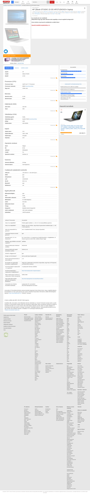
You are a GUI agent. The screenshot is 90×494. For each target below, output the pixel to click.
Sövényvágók (70, 445)
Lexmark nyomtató (81, 394)
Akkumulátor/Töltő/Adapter (61, 412)
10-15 (68, 378)
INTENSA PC (80, 358)
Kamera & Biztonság (49, 365)
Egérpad (68, 384)
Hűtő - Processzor (27, 419)
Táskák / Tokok (69, 377)
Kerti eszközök (69, 440)
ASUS (79, 330)
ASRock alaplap (27, 424)
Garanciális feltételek (7, 328)
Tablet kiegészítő (81, 321)
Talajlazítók (69, 444)
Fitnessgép (80, 433)
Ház (25, 416)
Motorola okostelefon (60, 329)
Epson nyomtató (81, 393)
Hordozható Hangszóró (82, 342)
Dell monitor (80, 365)
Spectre (36, 356)
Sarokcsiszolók (70, 463)
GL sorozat (37, 330)
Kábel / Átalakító (70, 388)
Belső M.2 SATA (27, 430)
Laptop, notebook (38, 314)
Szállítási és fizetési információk (9, 326)
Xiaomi (68, 330)
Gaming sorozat (38, 363)
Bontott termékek (27, 316)
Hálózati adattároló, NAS (39, 414)
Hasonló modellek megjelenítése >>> (41, 25)
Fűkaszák (68, 449)
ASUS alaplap (27, 422)
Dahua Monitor (80, 381)
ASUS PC (79, 357)
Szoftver (47, 406)
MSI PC (79, 356)
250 (35, 352)
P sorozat (36, 367)
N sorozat (36, 364)
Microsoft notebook (38, 319)
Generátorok (69, 486)
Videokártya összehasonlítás (73, 84)
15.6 (45, 12)
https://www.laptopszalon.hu (15, 293)
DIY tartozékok (69, 424)
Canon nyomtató (81, 395)
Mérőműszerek (69, 479)
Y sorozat (36, 344)
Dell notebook (37, 332)
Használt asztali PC (49, 318)
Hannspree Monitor (81, 379)
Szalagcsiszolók (70, 469)
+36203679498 (20, 63)
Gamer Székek (69, 373)
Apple (68, 318)
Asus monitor (80, 373)
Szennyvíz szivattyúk (71, 455)
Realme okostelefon (60, 339)
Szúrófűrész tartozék (71, 428)
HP (36, 11)
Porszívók (69, 487)
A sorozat (36, 325)
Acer (78, 332)
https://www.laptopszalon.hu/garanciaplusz (31, 270)
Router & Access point (39, 415)
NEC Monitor (80, 386)
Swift (36, 377)
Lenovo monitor (80, 367)
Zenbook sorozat (38, 362)
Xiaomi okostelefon (59, 322)
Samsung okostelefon (60, 323)
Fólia (68, 319)
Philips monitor (80, 375)
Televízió (79, 406)
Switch (36, 373)
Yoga (36, 342)
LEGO (79, 426)
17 (35, 349)
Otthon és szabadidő (82, 410)
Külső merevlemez (70, 374)
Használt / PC (48, 314)
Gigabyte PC (80, 355)
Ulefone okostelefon (60, 337)
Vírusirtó (47, 412)
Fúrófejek (69, 412)
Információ (28, 2)
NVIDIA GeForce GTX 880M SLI (67, 89)
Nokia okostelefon (59, 319)
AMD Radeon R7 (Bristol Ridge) (67, 95)
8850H (63, 11)
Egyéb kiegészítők (70, 383)
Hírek (5, 329)
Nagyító (79, 416)
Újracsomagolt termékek (28, 318)
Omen (36, 357)
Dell (78, 334)
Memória (25, 410)
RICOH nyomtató (81, 400)
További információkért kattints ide (12, 310)
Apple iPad (80, 316)
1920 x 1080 (55, 12)
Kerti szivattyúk (70, 453)
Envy (36, 358)
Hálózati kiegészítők (38, 412)
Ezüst (53, 13)
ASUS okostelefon (59, 320)
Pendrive (68, 370)
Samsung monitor (81, 372)
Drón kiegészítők (59, 411)
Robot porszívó (48, 367)
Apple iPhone (58, 318)
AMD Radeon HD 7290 (65, 97)
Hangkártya (26, 415)
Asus (78, 318)
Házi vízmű (69, 454)
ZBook (36, 359)
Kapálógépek (69, 452)
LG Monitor (80, 370)
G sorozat (36, 338)
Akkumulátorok (70, 411)
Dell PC (79, 351)
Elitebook (36, 354)
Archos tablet (80, 327)
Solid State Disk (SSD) (28, 427)
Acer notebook (37, 371)
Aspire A (36, 378)
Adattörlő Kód (6, 317)
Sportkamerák (58, 416)
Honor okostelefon (59, 330)
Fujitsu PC (79, 360)
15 (35, 348)
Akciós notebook (38, 316)
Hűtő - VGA (26, 420)
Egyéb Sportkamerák (60, 417)
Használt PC (80, 353)
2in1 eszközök (80, 328)
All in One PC (80, 348)
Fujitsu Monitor (80, 382)
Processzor (26, 409)
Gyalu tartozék (69, 436)
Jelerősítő (36, 410)
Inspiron (36, 333)
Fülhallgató (80, 341)
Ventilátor (79, 422)
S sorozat (36, 369)
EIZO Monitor (80, 383)
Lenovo (79, 319)
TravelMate (37, 376)
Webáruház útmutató (7, 320)
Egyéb (68, 323)
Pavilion (36, 351)
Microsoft (79, 325)
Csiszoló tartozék (70, 430)
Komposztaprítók (70, 450)
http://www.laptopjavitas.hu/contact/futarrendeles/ (32, 278)
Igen (49, 13)
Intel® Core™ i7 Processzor (48, 11)
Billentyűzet (69, 368)
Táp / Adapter (69, 392)
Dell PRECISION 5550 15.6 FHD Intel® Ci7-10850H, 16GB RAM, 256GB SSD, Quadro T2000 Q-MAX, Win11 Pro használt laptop (73, 128)
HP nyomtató (80, 396)
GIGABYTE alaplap (28, 425)
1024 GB (79, 11)
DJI (56, 410)
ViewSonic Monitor (81, 387)
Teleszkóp (79, 413)
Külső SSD (26, 434)
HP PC (79, 352)
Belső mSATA (27, 433)
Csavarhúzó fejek (71, 414)
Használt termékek (27, 320)
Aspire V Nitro (37, 372)
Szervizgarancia (37, 13)
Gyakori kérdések (7, 322)
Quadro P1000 (36, 12)
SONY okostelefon (59, 324)
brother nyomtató (81, 401)
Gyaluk (70, 474)
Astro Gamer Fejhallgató (82, 344)
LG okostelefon (59, 327)
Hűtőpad (68, 386)
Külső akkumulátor (70, 372)
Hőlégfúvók (69, 483)
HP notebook (37, 347)
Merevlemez (26, 411)
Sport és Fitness (81, 429)
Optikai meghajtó (27, 412)
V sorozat (36, 345)
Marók (69, 476)
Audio (79, 336)
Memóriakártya (69, 367)
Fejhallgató (80, 340)
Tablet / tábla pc (81, 314)
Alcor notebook (37, 323)
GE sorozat (37, 329)
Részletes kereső (52, 2)
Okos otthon (48, 363)
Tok (67, 322)
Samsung (68, 337)
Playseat (68, 387)
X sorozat (36, 366)
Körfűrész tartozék (70, 429)
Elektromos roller (81, 431)
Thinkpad (36, 343)
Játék (79, 424)
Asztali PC (80, 346)
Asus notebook (37, 361)
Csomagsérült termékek (28, 319)
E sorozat (36, 327)
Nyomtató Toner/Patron (82, 399)
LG (67, 349)
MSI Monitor (80, 384)
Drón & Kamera (59, 406)
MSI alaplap (26, 426)
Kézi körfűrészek (71, 473)
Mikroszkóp (80, 412)
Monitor (79, 363)
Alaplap (25, 421)
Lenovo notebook (38, 339)
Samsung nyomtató (81, 391)
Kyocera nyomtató (81, 398)
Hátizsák (68, 382)
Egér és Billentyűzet (70, 369)
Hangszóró (80, 339)
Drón (57, 409)
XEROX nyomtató (81, 403)
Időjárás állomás (81, 418)
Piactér (25, 314)
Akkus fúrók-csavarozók (71, 459)
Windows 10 (67, 12)
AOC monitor (80, 374)
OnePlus (68, 343)
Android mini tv (59, 363)
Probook (36, 353)
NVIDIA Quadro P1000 (65, 92)
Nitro (36, 380)
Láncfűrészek (70, 448)
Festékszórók (69, 484)
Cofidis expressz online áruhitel (9, 315)
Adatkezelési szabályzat (8, 324)
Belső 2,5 (26, 429)
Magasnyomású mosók (71, 488)
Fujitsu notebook (38, 324)
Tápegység (26, 417)
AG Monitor (80, 378)
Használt (47, 316)
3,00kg (59, 13)
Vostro (36, 334)
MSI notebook (37, 328)
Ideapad (36, 340)
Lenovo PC (80, 349)
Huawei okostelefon (60, 325)
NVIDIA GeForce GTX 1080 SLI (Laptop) (69, 86)
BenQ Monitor (80, 377)
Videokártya (26, 414)
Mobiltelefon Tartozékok (71, 375)
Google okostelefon (59, 338)
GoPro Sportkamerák (60, 419)
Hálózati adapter (38, 411)
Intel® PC (79, 361)
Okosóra (57, 328)
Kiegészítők (69, 363)
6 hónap (78, 12)
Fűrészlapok (70, 415)
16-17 (68, 381)
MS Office (47, 410)
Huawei (68, 324)
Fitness (79, 432)
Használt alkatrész (48, 319)
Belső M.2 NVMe (27, 431)
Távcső (79, 414)
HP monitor (80, 368)
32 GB (71, 11)
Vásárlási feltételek (7, 319)
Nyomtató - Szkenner (82, 389)
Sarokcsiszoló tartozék (71, 434)
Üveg (68, 320)
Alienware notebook (38, 318)
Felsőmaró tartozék (70, 435)
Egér (68, 365)
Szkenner (79, 404)
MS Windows (47, 409)
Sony (68, 356)
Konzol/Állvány (69, 393)
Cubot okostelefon (59, 341)
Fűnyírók (68, 441)
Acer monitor (80, 369)
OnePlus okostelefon (60, 332)
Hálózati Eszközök (39, 406)
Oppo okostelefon (59, 342)
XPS (35, 337)
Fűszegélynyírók (70, 443)
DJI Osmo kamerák (60, 420)
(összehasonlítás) (29, 86)
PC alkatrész (27, 406)
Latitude (36, 335)
